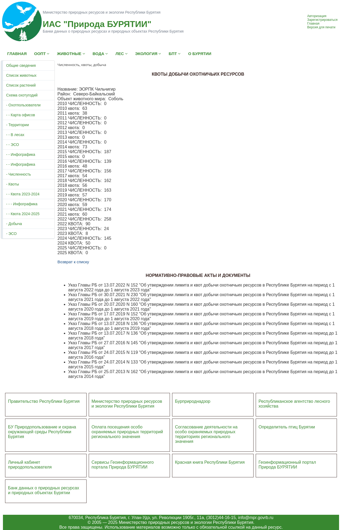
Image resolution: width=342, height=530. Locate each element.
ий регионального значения (127, 434)
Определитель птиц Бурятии (287, 427)
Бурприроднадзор (192, 401)
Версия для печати (321, 27)
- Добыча (14, 224)
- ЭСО (11, 233)
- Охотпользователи (23, 105)
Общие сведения (21, 65)
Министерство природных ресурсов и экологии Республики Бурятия (127, 403)
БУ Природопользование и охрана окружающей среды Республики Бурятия (42, 432)
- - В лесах (15, 135)
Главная (313, 23)
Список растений (21, 85)
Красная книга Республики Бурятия (210, 462)
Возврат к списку (73, 262)
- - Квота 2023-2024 (23, 194)
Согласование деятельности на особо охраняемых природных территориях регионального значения (206, 434)
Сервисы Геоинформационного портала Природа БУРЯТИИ (123, 464)
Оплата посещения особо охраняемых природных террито (124, 429)
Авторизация (317, 16)
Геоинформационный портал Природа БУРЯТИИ (287, 464)
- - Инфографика (20, 154)
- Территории (17, 125)
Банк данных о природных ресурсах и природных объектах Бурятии (43, 490)
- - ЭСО (12, 144)
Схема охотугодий (22, 95)
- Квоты (12, 184)
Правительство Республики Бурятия (44, 401)
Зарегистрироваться (322, 20)
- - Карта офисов (20, 115)
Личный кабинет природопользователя (30, 464)
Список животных (21, 75)
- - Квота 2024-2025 (23, 214)
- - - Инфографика (21, 204)
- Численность (18, 174)
